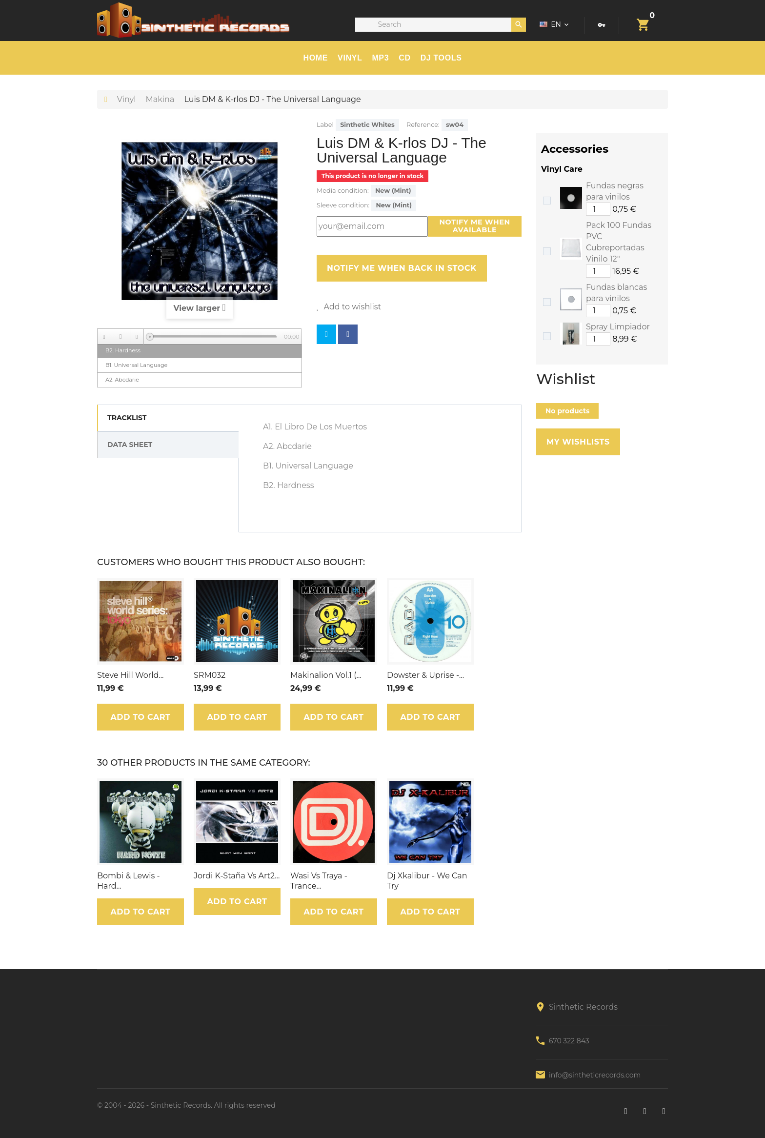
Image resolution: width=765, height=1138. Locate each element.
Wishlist (565, 379)
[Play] (120, 337)
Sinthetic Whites (367, 124)
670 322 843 (569, 1040)
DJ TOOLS (441, 58)
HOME (315, 58)
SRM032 (209, 675)
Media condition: (343, 190)
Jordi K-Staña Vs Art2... (237, 875)
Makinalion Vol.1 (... (326, 675)
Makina (160, 99)
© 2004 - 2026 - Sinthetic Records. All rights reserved (186, 1105)
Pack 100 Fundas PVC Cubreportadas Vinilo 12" (618, 242)
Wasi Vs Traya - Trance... (318, 881)
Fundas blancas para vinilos (616, 293)
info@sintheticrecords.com (595, 1075)
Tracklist (127, 417)
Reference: (423, 124)
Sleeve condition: (343, 205)
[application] (199, 336)
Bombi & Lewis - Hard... (128, 881)
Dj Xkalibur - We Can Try (427, 881)
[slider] (213, 336)
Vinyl (350, 58)
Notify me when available (474, 226)
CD (404, 58)
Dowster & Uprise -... (425, 675)
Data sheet (129, 444)
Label (325, 124)
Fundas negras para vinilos (615, 191)
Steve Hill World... (130, 675)
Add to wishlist (351, 306)
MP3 (380, 58)
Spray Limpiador (618, 326)
